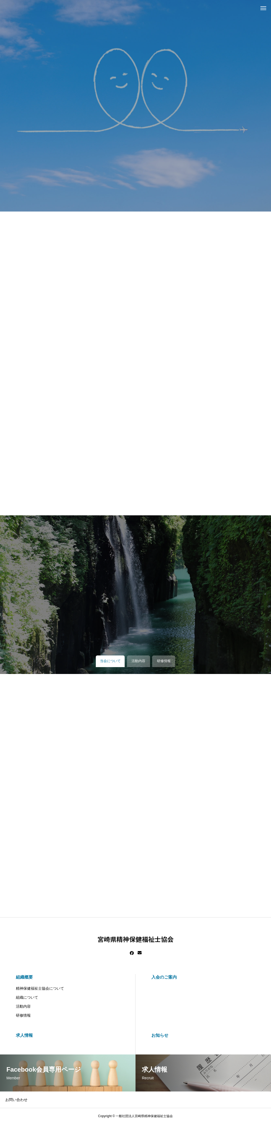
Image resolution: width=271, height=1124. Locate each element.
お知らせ (159, 1035)
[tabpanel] (135, 106)
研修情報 (23, 1015)
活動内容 (23, 1006)
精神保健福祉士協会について (40, 988)
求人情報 (24, 1035)
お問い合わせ (16, 1100)
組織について (27, 997)
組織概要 (24, 977)
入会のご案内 (164, 977)
